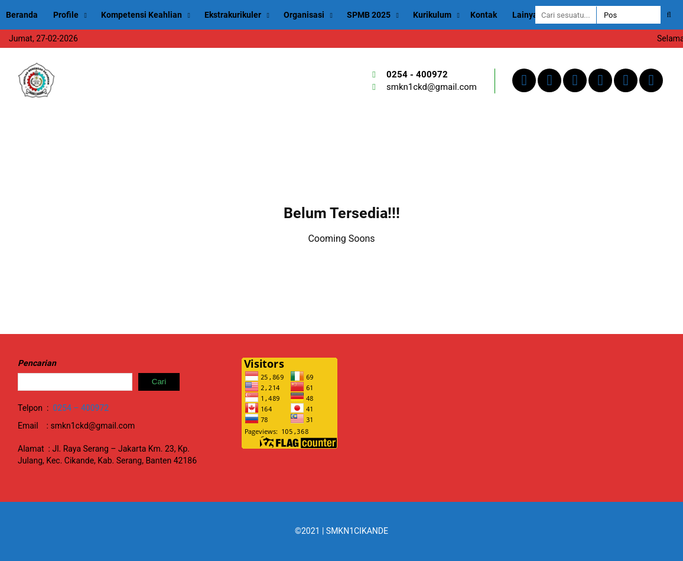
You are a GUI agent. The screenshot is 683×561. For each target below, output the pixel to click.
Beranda (22, 15)
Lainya (525, 15)
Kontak (483, 15)
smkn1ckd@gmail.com (431, 87)
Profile (66, 15)
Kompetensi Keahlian (141, 15)
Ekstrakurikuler (232, 15)
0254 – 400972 (81, 408)
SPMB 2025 (369, 15)
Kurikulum (432, 15)
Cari (159, 381)
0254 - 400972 (417, 74)
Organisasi (304, 15)
